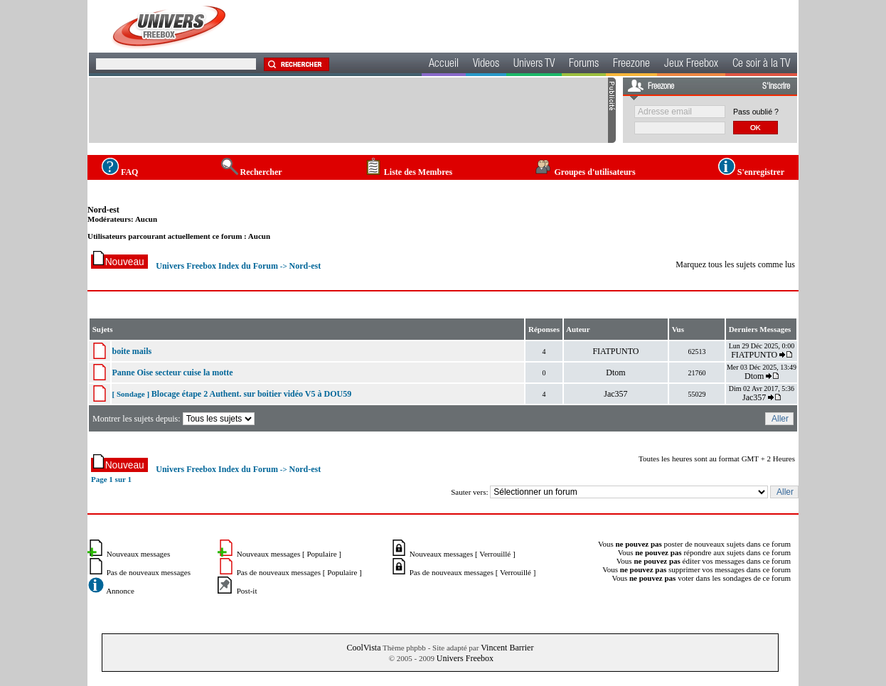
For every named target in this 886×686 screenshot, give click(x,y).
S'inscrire (776, 86)
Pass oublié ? (756, 111)
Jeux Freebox (691, 64)
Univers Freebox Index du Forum (217, 266)
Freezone (631, 64)
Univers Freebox (465, 658)
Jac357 (615, 394)
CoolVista (364, 648)
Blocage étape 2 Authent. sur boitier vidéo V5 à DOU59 (251, 394)
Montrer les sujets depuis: (174, 419)
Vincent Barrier (507, 648)
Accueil (444, 64)
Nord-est (103, 210)
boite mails (132, 351)
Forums (584, 64)
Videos (486, 64)
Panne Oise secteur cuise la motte (172, 372)
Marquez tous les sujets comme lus (735, 264)
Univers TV (534, 64)
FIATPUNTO (615, 351)
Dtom (615, 372)
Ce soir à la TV (761, 64)
